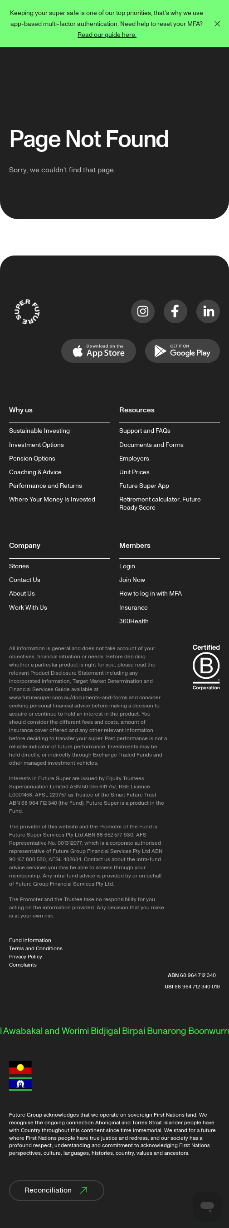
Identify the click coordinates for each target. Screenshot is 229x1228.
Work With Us (28, 608)
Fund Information (30, 940)
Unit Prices (134, 472)
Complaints (23, 965)
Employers (134, 459)
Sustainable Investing (39, 431)
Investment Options (36, 445)
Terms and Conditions (36, 948)
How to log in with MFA (150, 594)
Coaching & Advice (35, 472)
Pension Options (32, 459)
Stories (19, 566)
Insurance (133, 608)
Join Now (132, 580)
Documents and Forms (151, 445)
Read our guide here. (107, 34)
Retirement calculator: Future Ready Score (160, 504)
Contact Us (24, 580)
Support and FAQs (145, 431)
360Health (134, 621)
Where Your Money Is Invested (52, 500)
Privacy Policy (25, 957)
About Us (22, 594)
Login (127, 566)
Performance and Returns (45, 486)
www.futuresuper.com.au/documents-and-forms (68, 698)
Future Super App (144, 486)
